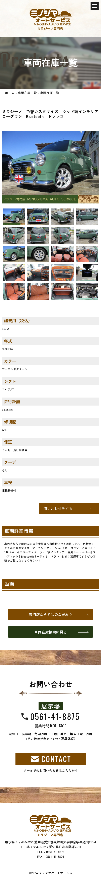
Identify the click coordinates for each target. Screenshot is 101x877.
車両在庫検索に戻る (50, 631)
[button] (9, 167)
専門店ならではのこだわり (50, 614)
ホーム (10, 92)
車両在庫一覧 (27, 92)
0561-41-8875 (55, 716)
